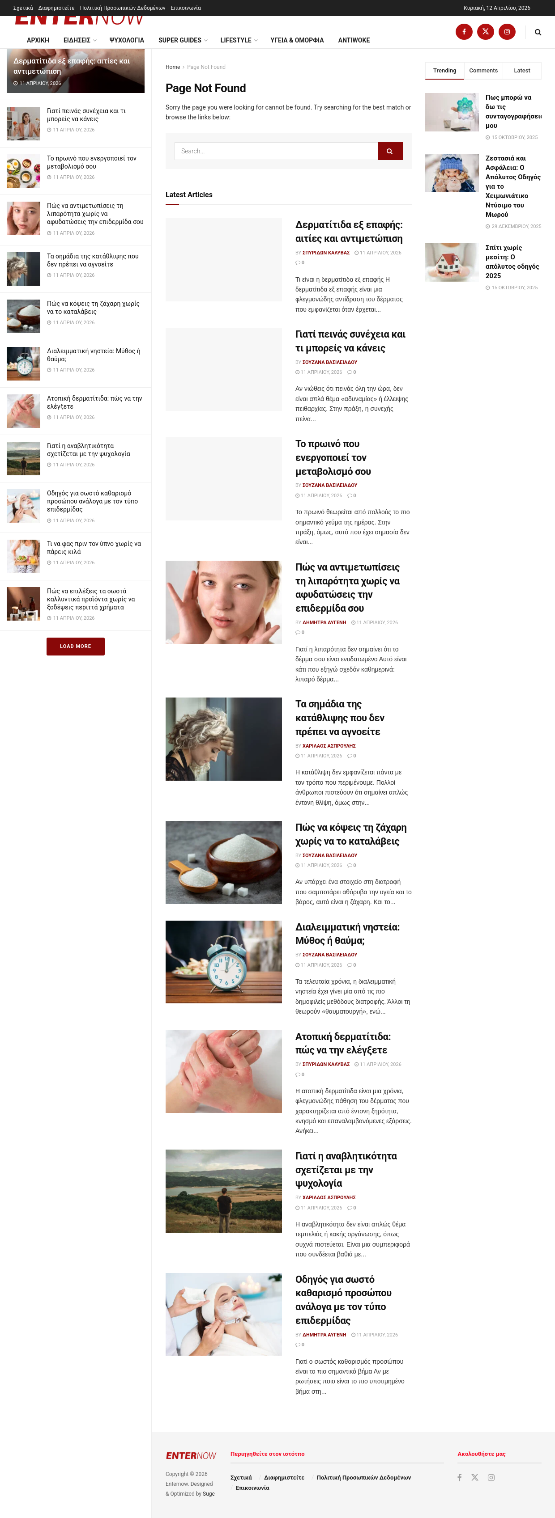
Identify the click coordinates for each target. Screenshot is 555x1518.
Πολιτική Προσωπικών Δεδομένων (123, 8)
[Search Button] (538, 32)
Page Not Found (206, 67)
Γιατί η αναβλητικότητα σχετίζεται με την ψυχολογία (346, 1169)
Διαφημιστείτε (56, 8)
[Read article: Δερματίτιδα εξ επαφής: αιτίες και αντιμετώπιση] (224, 259)
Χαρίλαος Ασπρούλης (329, 746)
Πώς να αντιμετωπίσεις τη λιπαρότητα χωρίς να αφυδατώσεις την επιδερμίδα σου (95, 213)
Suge (209, 1494)
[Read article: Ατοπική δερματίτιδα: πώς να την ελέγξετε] (224, 1071)
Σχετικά (23, 8)
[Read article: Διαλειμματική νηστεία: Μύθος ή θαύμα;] (224, 962)
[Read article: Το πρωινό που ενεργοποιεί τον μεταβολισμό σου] (224, 478)
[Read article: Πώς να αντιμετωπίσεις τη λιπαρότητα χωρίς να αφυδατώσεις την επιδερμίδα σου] (224, 602)
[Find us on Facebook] (464, 32)
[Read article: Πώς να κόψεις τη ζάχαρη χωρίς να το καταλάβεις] (224, 862)
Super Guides (179, 40)
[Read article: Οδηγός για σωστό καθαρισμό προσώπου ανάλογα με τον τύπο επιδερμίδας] (224, 1314)
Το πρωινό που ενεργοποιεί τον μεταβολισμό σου (333, 457)
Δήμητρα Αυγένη (324, 623)
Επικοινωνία (186, 8)
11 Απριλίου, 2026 (377, 253)
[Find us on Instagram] (507, 32)
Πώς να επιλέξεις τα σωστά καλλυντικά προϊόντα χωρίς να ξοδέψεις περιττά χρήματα (91, 599)
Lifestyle (236, 40)
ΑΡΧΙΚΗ (38, 40)
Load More (75, 646)
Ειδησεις (77, 40)
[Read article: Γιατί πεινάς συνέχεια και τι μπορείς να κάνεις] (224, 369)
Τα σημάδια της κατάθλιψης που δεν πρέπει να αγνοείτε (339, 717)
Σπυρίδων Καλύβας (326, 253)
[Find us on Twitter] (485, 32)
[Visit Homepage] (80, 16)
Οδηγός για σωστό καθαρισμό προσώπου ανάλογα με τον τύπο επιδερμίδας (92, 501)
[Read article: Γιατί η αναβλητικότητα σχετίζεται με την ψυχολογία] (224, 1191)
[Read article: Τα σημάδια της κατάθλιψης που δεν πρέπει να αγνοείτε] (224, 739)
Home (173, 67)
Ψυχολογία (127, 40)
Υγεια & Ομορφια (297, 40)
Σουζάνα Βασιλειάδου (330, 362)
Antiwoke (354, 40)
